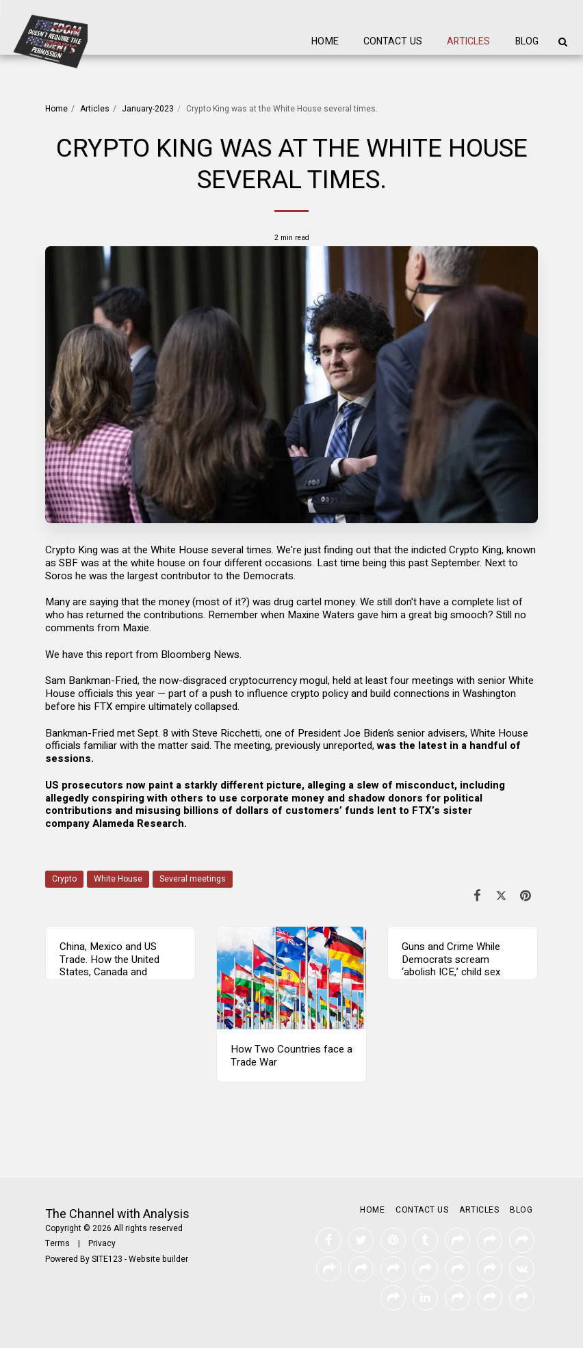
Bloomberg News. (201, 654)
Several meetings (192, 879)
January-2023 (148, 109)
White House (118, 879)
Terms (57, 1243)
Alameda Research (138, 823)
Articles (94, 109)
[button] (562, 42)
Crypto (64, 879)
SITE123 (107, 1259)
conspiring (118, 798)
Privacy (102, 1243)
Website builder (158, 1259)
